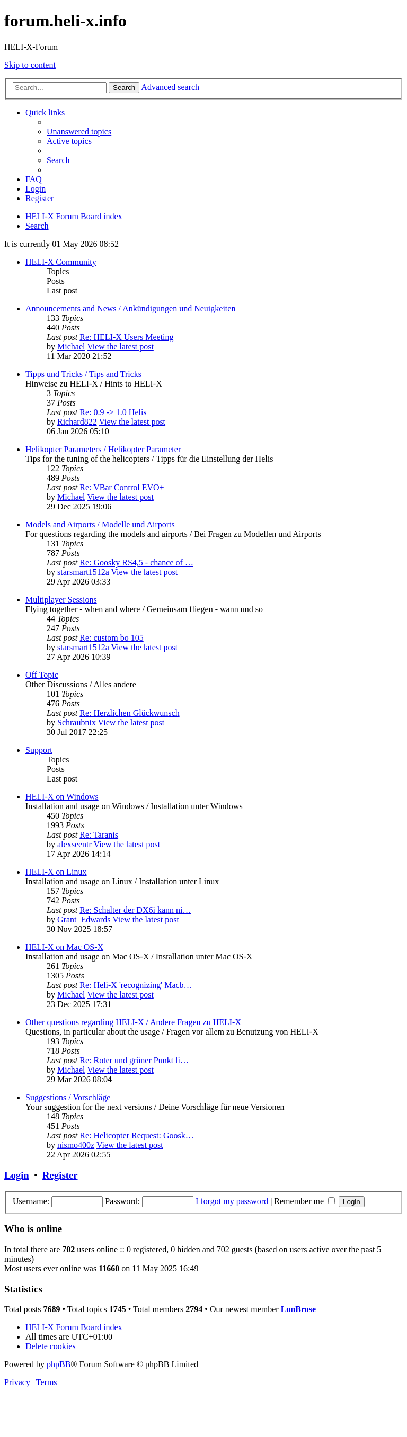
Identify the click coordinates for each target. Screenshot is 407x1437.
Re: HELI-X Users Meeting (126, 337)
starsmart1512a (83, 572)
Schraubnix (76, 722)
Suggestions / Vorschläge (67, 1097)
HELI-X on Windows (62, 796)
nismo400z (75, 1144)
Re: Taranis (98, 834)
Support (38, 750)
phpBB (58, 1364)
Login (16, 1175)
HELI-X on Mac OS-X (64, 946)
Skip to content (30, 64)
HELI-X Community (60, 261)
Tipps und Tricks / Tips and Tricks (83, 374)
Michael (71, 346)
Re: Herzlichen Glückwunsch (129, 712)
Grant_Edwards (83, 919)
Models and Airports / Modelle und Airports (100, 524)
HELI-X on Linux (56, 871)
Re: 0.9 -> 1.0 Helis (112, 412)
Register (59, 1175)
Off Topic (41, 674)
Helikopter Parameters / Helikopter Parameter (103, 449)
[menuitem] (79, 131)
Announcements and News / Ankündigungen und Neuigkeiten (130, 308)
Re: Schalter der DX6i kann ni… (135, 909)
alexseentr (74, 844)
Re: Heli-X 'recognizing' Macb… (135, 985)
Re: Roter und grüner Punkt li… (134, 1060)
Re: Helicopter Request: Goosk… (136, 1135)
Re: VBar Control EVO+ (121, 487)
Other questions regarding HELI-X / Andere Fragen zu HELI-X (133, 1022)
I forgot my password (232, 1201)
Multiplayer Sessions (61, 599)
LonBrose (298, 1309)
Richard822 (77, 421)
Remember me (304, 1201)
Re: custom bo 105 (111, 637)
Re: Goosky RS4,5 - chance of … (136, 562)
